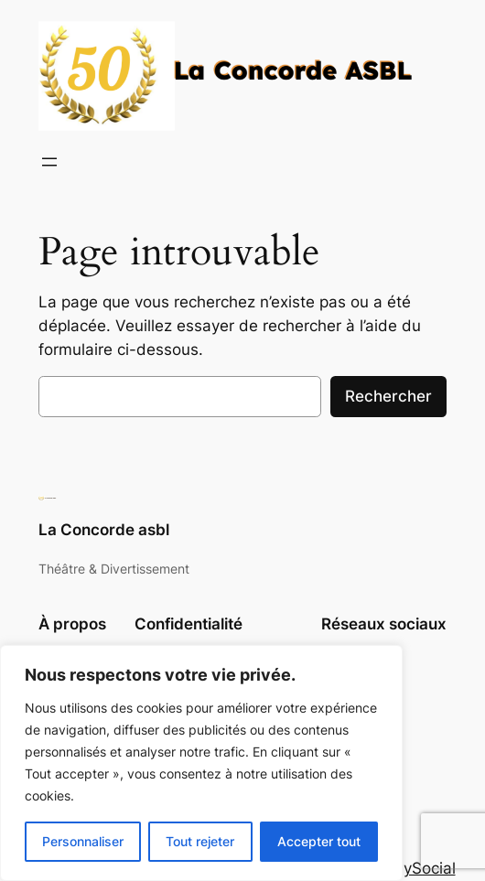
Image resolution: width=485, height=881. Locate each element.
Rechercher (388, 396)
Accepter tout (319, 841)
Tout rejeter (200, 841)
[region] (201, 763)
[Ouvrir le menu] (49, 162)
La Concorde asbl (103, 530)
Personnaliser (83, 841)
